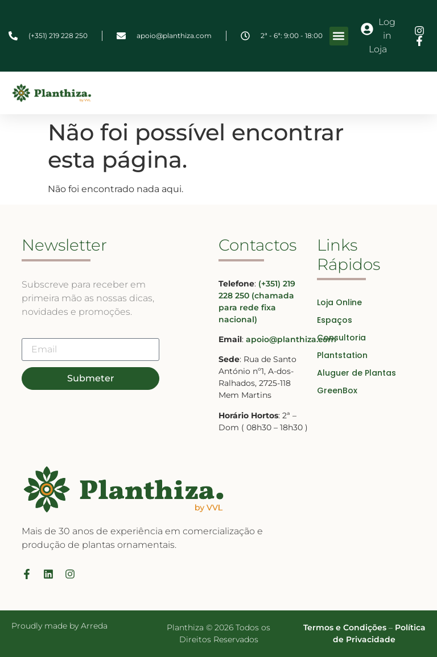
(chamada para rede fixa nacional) (256, 307)
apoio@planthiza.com (291, 339)
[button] (338, 36)
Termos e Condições (344, 627)
